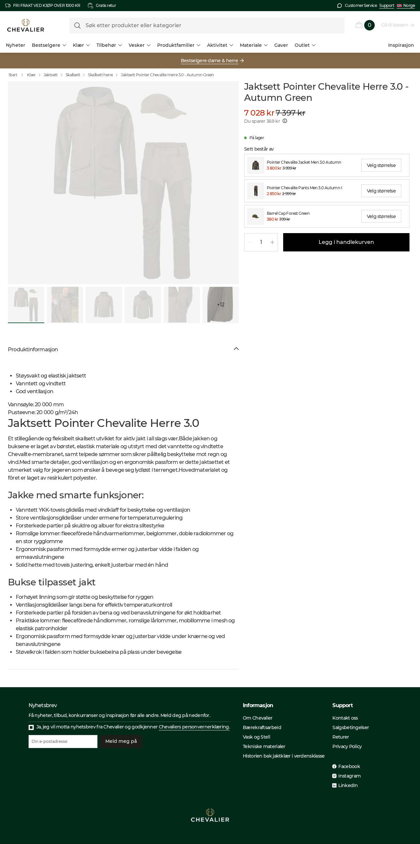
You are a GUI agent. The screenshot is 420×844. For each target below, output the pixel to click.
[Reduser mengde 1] (249, 242)
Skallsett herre (100, 74)
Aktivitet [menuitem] (220, 45)
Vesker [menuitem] (139, 45)
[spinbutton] (261, 242)
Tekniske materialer (264, 746)
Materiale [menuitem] (253, 45)
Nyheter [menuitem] (15, 45)
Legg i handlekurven (346, 242)
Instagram (349, 776)
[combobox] (381, 165)
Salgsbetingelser (350, 727)
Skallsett (73, 74)
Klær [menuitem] (81, 45)
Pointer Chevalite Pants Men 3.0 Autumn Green (304, 187)
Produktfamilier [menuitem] (179, 45)
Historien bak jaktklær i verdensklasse (284, 756)
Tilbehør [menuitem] (109, 45)
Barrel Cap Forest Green (288, 213)
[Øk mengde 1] (272, 242)
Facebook (349, 766)
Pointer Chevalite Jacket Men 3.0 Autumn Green (304, 162)
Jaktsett (51, 74)
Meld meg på (121, 741)
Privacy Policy (347, 746)
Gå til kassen (395, 25)
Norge (406, 5)
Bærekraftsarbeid (262, 727)
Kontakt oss (345, 718)
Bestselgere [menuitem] (49, 45)
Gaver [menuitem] (281, 45)
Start (17, 75)
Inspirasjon (401, 45)
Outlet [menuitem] (305, 45)
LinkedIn (347, 785)
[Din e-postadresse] (63, 741)
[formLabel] (207, 25)
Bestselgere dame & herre (210, 61)
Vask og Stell (256, 737)
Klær (31, 74)
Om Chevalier (258, 718)
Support (386, 5)
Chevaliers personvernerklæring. (194, 727)
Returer (340, 737)
